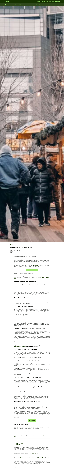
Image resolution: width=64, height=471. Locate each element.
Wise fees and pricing (41, 457)
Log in (53, 1)
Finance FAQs (12, 244)
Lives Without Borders (38, 4)
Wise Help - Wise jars (19, 443)
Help (50, 1)
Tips (15, 244)
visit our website (34, 453)
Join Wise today (32, 420)
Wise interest (18, 444)
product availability (27, 457)
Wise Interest (35, 265)
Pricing (47, 1)
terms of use (20, 457)
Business (43, 1)
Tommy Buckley (17, 250)
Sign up (57, 1)
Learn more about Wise (32, 269)
